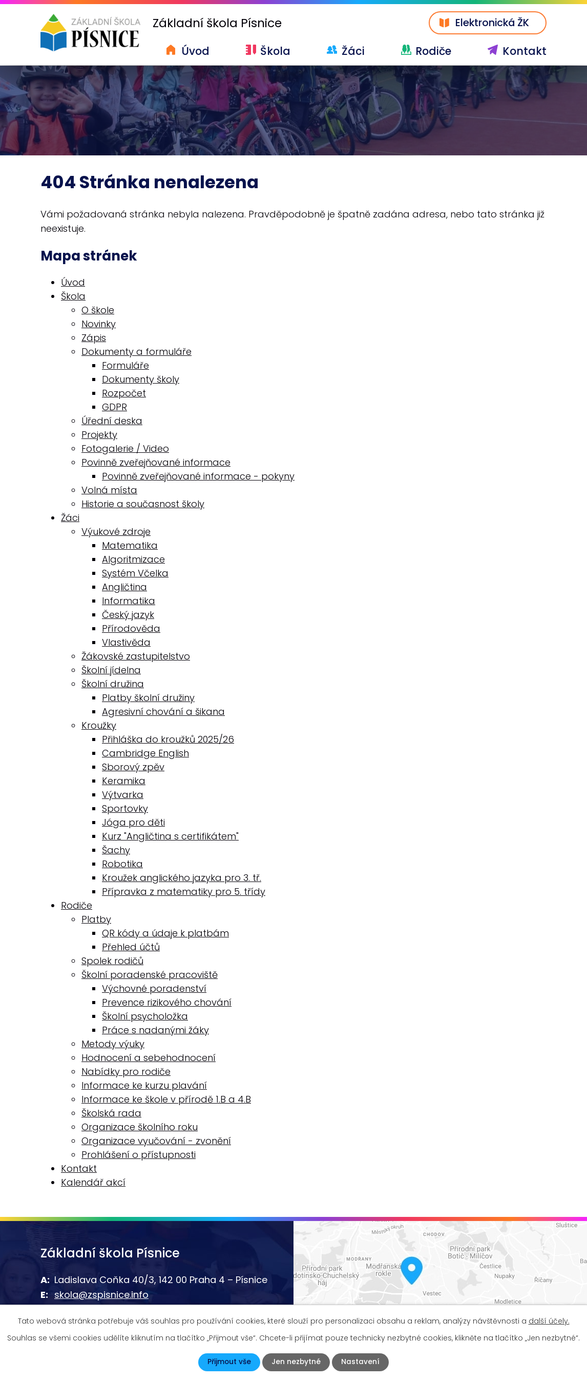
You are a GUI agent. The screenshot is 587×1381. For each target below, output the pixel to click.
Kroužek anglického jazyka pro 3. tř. (181, 877)
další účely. (549, 1321)
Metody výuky (112, 1043)
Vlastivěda (126, 642)
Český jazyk (128, 614)
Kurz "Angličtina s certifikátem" (170, 836)
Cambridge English (145, 753)
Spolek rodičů (112, 960)
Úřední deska (111, 420)
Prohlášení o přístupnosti (138, 1154)
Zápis (93, 337)
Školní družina (112, 683)
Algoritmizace (133, 559)
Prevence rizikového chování (167, 1002)
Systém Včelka (135, 573)
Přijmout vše (229, 1362)
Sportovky (125, 808)
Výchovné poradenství (154, 988)
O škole (97, 310)
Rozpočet (124, 393)
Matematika (130, 545)
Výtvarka (122, 794)
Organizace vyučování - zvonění (156, 1140)
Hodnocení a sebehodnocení (148, 1057)
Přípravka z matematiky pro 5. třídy (183, 891)
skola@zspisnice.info (101, 1295)
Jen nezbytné (296, 1362)
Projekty (99, 434)
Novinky (98, 323)
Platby (96, 919)
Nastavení (361, 1362)
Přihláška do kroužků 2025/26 (168, 739)
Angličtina (124, 587)
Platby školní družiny (148, 697)
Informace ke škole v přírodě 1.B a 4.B (166, 1099)
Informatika (128, 600)
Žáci (353, 51)
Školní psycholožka (145, 1016)
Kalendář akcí (93, 1182)
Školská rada (111, 1113)
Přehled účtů (131, 946)
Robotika (122, 863)
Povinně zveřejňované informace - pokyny (198, 476)
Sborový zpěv (133, 766)
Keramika (123, 780)
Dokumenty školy (140, 379)
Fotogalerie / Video (125, 448)
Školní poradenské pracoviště (149, 974)
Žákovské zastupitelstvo (135, 656)
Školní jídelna (111, 670)
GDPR (114, 407)
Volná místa (109, 490)
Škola (275, 51)
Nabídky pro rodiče (126, 1071)
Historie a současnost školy (142, 503)
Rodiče (433, 51)
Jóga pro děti (133, 822)
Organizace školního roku (139, 1126)
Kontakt (524, 51)
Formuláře (125, 365)
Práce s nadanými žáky (155, 1030)
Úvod (195, 51)
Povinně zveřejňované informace (155, 462)
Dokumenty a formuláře (136, 351)
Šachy (116, 850)
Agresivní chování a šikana (163, 711)
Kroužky (98, 725)
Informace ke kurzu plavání (144, 1085)
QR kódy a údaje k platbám (165, 933)
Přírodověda (131, 628)
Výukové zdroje (116, 531)
